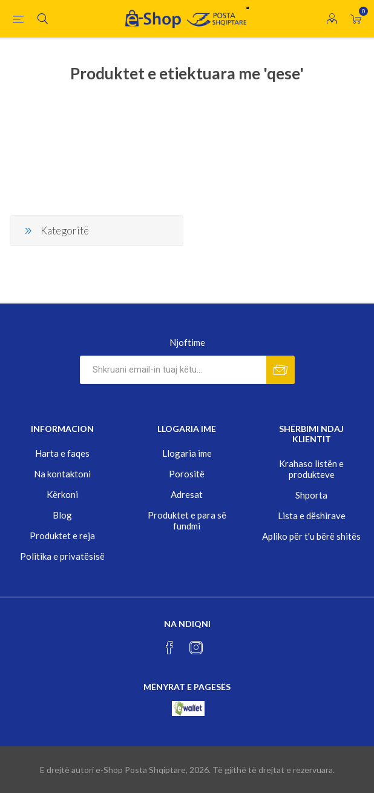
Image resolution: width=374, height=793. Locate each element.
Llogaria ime (187, 453)
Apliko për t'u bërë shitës (311, 536)
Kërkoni (62, 494)
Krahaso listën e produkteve (311, 469)
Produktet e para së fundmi (187, 520)
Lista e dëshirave (312, 515)
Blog (62, 514)
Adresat (187, 494)
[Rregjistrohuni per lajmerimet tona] (173, 370)
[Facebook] (169, 647)
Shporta (311, 494)
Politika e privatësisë (62, 556)
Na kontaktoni (62, 473)
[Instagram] (196, 647)
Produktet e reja (62, 535)
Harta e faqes (62, 453)
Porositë (187, 473)
